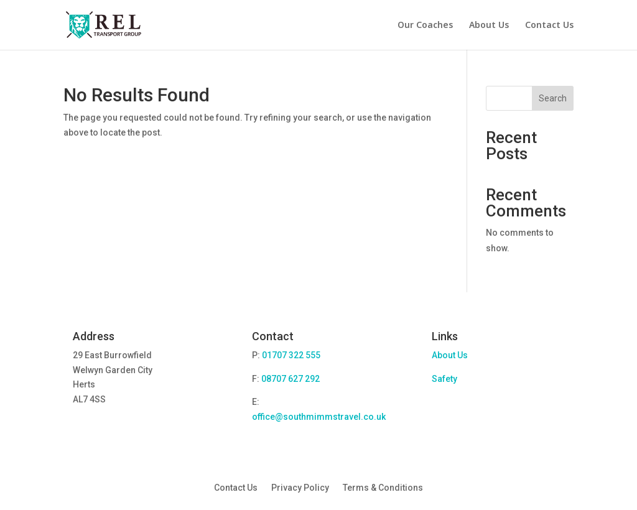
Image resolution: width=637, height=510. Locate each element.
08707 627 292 (290, 379)
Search (553, 98)
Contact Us (549, 25)
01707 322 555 (291, 355)
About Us (489, 25)
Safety (444, 379)
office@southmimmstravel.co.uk (319, 417)
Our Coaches (425, 25)
